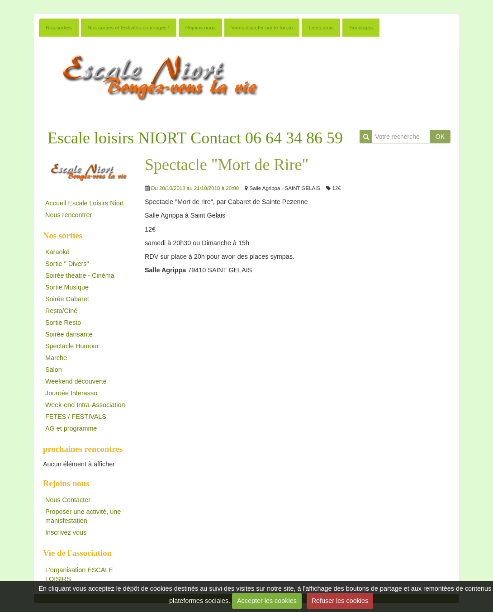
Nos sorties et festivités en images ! (129, 27)
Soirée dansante (69, 334)
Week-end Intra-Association (85, 404)
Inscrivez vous (65, 532)
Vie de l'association (77, 553)
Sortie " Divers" (67, 263)
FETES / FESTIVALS (75, 416)
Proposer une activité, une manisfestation (83, 516)
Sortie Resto (63, 322)
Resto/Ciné (61, 310)
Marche (56, 357)
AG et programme (71, 428)
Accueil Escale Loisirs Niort (84, 203)
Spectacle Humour (72, 346)
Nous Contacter (67, 499)
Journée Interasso (71, 393)
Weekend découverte (76, 381)
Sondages (361, 27)
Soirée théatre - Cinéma (79, 275)
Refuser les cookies (340, 600)
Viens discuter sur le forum (262, 27)
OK (440, 136)
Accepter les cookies (267, 600)
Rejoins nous (200, 27)
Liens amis (320, 27)
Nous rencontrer (68, 214)
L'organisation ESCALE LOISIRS (79, 574)
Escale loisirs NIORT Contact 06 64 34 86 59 (195, 138)
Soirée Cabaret (67, 299)
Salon (53, 369)
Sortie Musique (67, 287)
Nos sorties (59, 27)
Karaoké (57, 252)
